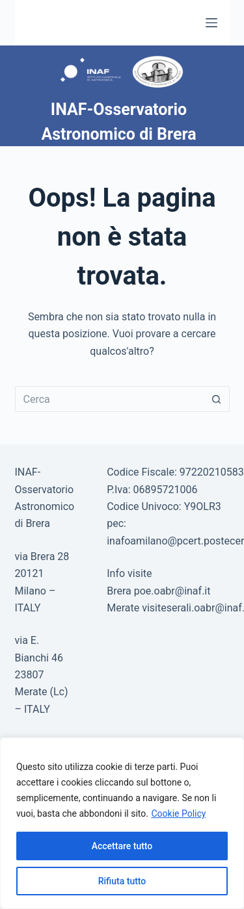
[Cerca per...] (109, 399)
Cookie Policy (178, 813)
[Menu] (211, 23)
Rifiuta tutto (122, 881)
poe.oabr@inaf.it (172, 591)
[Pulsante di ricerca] (217, 399)
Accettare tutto (122, 846)
